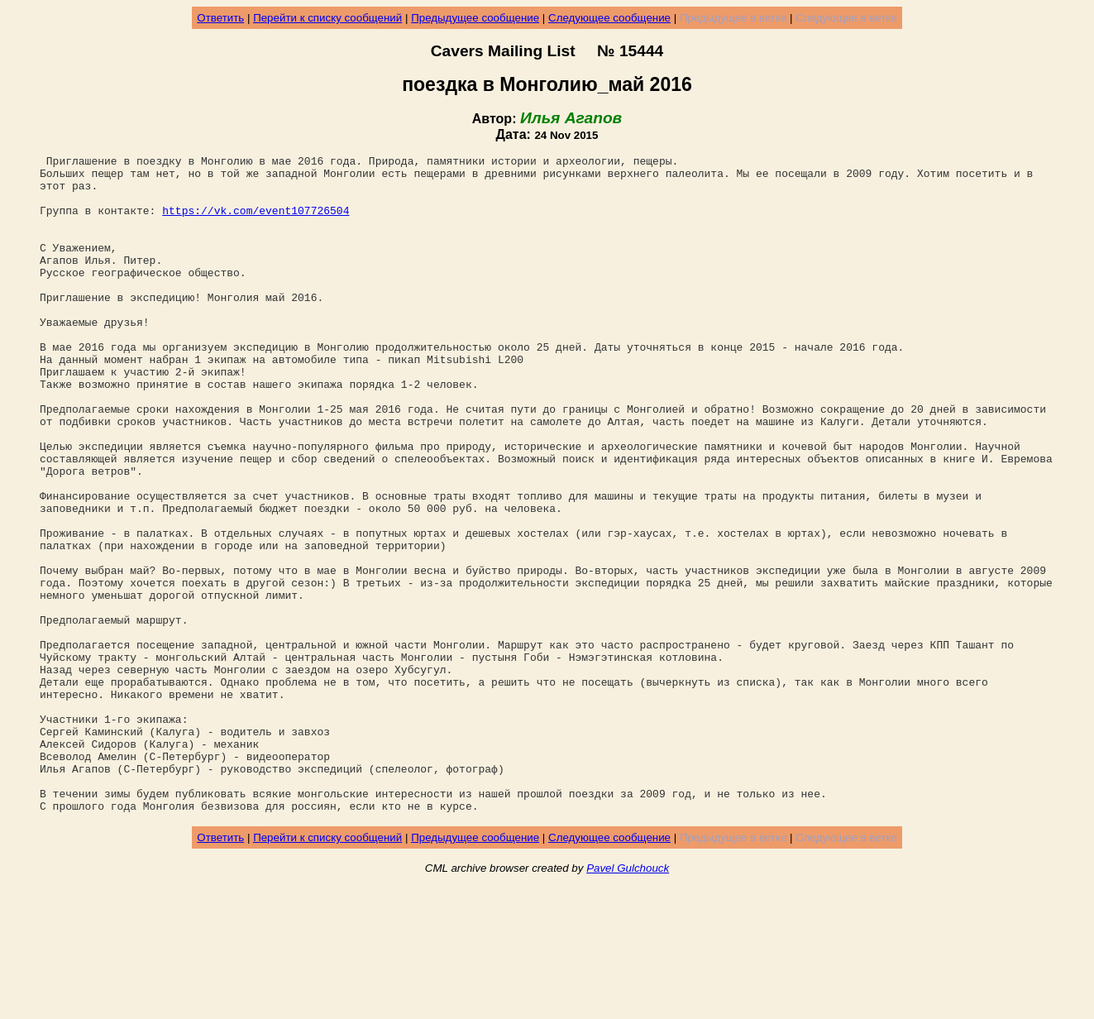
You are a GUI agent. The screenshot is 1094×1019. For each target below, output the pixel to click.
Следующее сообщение (609, 18)
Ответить (220, 18)
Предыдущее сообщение (475, 18)
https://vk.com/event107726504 (255, 222)
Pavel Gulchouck (627, 999)
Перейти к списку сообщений (327, 18)
